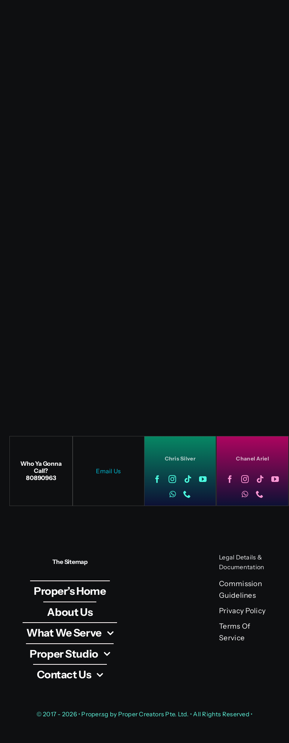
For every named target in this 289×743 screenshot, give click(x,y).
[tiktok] (188, 479)
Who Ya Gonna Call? (40, 467)
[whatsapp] (172, 494)
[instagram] (172, 479)
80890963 (41, 478)
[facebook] (157, 479)
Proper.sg (95, 714)
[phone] (187, 494)
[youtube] (203, 479)
